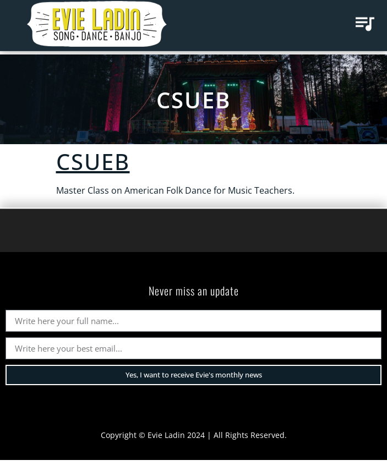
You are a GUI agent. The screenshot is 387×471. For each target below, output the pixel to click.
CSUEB (193, 100)
